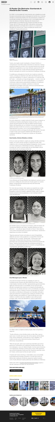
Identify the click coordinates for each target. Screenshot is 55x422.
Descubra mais (16, 376)
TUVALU (11, 60)
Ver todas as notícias (16, 370)
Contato (19, 418)
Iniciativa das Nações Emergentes (29, 362)
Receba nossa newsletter (38, 414)
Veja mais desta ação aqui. (17, 367)
